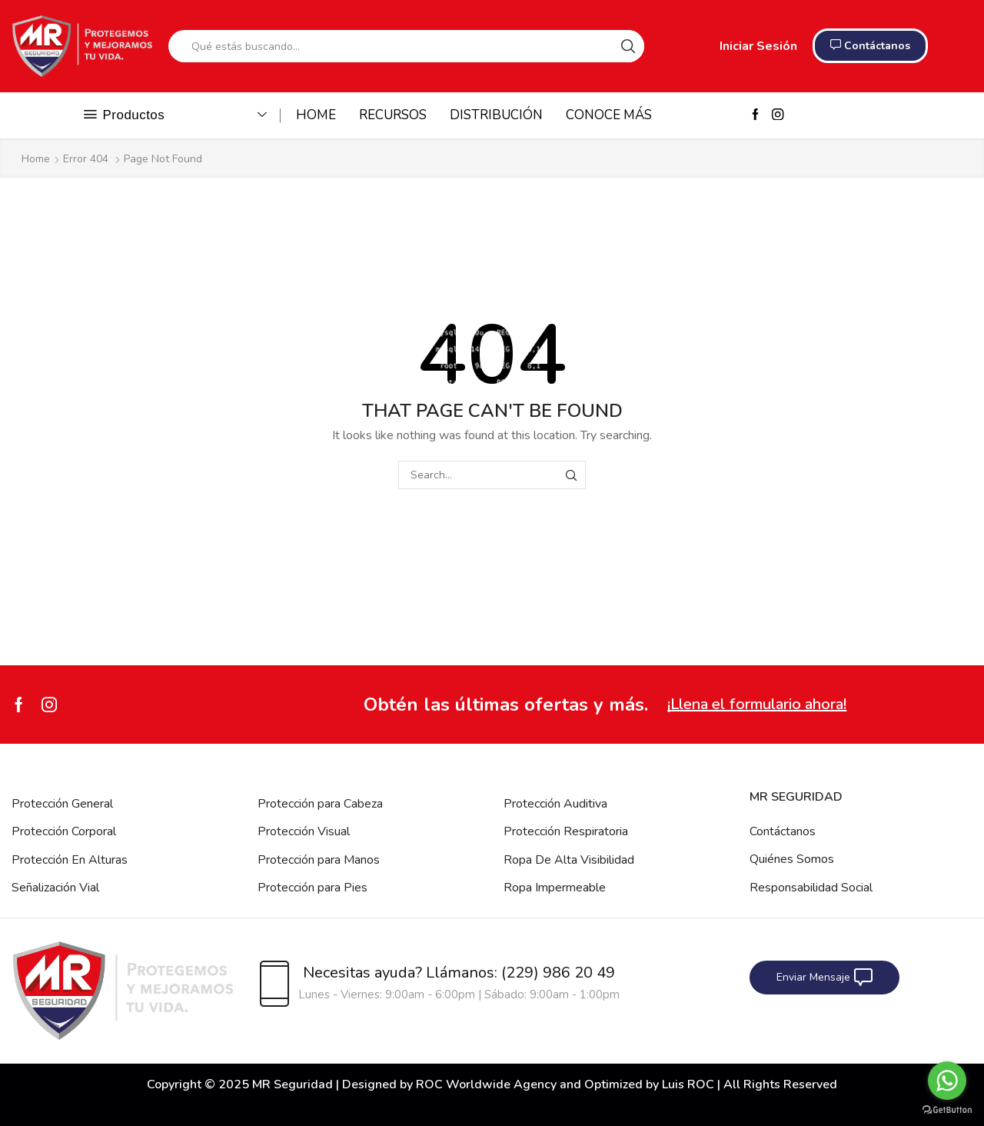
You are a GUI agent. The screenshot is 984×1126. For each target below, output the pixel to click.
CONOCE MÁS (609, 115)
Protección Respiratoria (566, 831)
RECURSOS (393, 115)
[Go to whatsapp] (947, 1080)
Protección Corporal (64, 831)
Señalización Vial (55, 887)
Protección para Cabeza (320, 803)
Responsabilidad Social (811, 887)
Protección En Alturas (70, 859)
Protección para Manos (319, 859)
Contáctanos (783, 831)
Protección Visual (304, 831)
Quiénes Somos (792, 859)
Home (36, 159)
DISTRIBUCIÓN (496, 115)
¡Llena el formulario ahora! (756, 704)
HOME (316, 115)
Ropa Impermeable (555, 887)
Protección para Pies (312, 887)
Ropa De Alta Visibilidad (569, 859)
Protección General (62, 803)
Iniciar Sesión (758, 46)
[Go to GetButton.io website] (947, 1110)
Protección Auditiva (555, 803)
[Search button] (628, 46)
